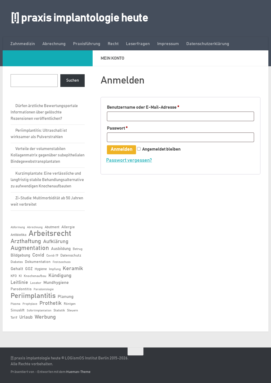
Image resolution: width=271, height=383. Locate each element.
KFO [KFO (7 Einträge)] (14, 276)
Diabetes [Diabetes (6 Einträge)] (17, 261)
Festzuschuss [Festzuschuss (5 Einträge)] (62, 262)
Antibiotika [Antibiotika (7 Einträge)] (18, 235)
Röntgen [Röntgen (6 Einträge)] (70, 303)
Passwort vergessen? (129, 161)
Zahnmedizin (22, 44)
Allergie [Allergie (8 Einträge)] (68, 227)
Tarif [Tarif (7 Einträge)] (14, 317)
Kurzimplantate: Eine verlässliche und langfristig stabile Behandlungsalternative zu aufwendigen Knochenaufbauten (47, 179)
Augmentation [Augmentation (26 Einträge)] (30, 248)
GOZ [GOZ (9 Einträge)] (29, 269)
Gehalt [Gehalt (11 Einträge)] (17, 269)
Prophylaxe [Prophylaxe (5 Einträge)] (29, 304)
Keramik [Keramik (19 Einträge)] (73, 268)
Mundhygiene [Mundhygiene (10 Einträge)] (56, 283)
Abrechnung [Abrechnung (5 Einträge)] (35, 227)
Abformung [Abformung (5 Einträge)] (18, 227)
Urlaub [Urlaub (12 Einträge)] (26, 317)
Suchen (72, 80)
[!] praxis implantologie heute (79, 18)
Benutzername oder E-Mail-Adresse (154, 106)
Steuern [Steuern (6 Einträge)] (72, 310)
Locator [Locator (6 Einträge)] (35, 282)
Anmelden (121, 150)
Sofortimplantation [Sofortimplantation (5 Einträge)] (39, 310)
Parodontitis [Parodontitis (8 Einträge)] (21, 289)
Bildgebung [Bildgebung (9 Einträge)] (20, 255)
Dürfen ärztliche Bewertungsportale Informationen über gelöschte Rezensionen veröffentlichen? (44, 112)
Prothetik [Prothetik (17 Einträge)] (50, 303)
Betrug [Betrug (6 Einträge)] (77, 248)
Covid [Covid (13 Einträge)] (38, 255)
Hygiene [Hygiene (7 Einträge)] (41, 269)
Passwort (129, 128)
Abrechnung (54, 44)
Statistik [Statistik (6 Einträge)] (59, 310)
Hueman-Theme (78, 372)
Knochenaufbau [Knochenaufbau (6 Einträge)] (35, 276)
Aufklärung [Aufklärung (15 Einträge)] (55, 241)
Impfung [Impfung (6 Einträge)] (55, 269)
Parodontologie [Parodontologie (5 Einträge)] (44, 289)
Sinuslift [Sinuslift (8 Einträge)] (18, 310)
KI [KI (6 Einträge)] (20, 276)
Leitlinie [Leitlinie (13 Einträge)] (19, 282)
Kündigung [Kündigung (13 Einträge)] (59, 275)
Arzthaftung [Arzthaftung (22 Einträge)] (26, 241)
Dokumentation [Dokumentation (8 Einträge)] (38, 262)
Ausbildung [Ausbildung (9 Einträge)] (61, 249)
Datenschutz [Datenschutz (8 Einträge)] (70, 255)
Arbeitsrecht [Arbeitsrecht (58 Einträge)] (50, 234)
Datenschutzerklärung (207, 44)
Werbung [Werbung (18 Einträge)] (45, 317)
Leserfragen (138, 44)
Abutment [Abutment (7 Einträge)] (52, 227)
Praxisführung (86, 44)
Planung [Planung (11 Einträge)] (66, 296)
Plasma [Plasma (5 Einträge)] (15, 304)
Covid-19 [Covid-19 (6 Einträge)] (52, 255)
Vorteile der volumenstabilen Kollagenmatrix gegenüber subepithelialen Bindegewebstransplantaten (47, 155)
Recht (113, 44)
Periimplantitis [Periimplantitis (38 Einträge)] (33, 296)
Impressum (168, 44)
